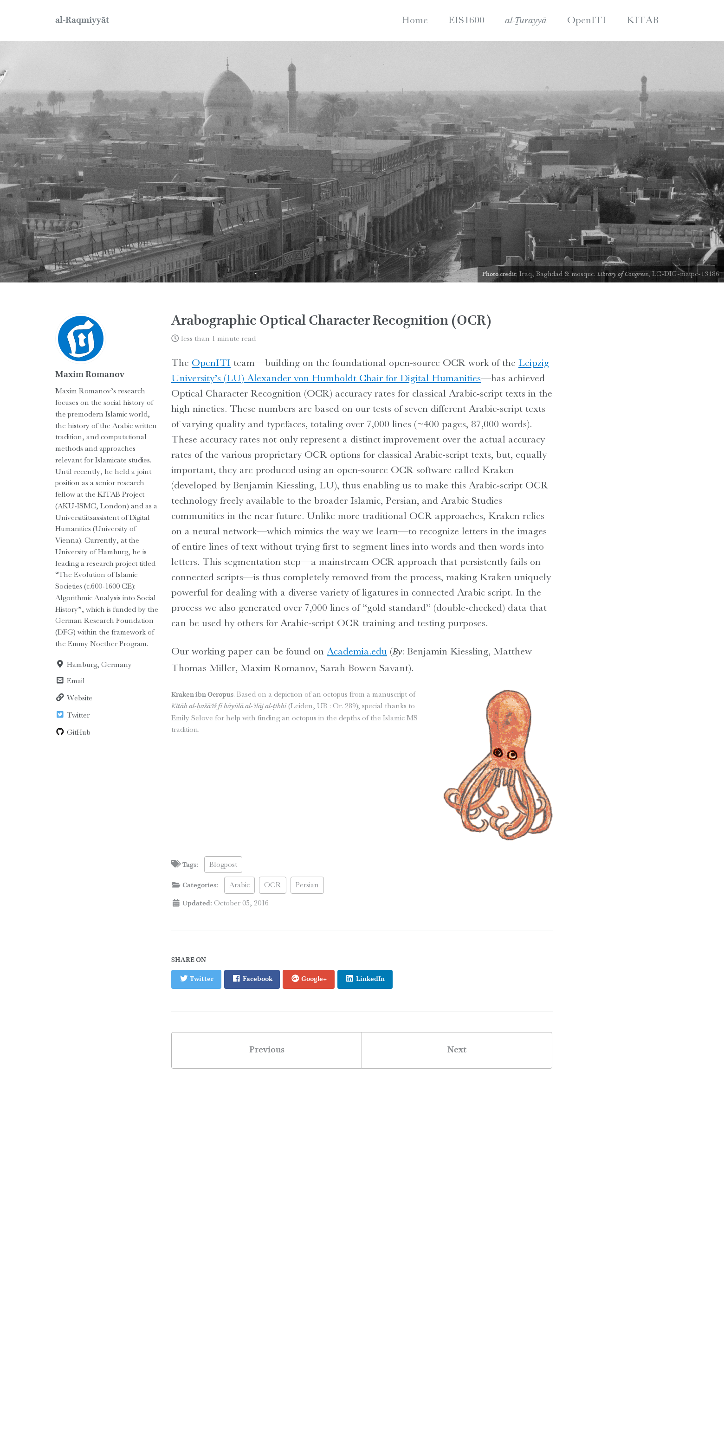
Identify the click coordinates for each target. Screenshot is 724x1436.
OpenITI (586, 20)
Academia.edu (357, 651)
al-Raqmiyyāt (82, 20)
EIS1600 (466, 20)
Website (73, 697)
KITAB (643, 20)
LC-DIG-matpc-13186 (685, 273)
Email (70, 680)
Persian (307, 884)
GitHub (72, 732)
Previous (266, 1050)
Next (456, 1050)
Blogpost (223, 864)
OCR (272, 884)
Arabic (239, 884)
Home (414, 20)
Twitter (72, 715)
